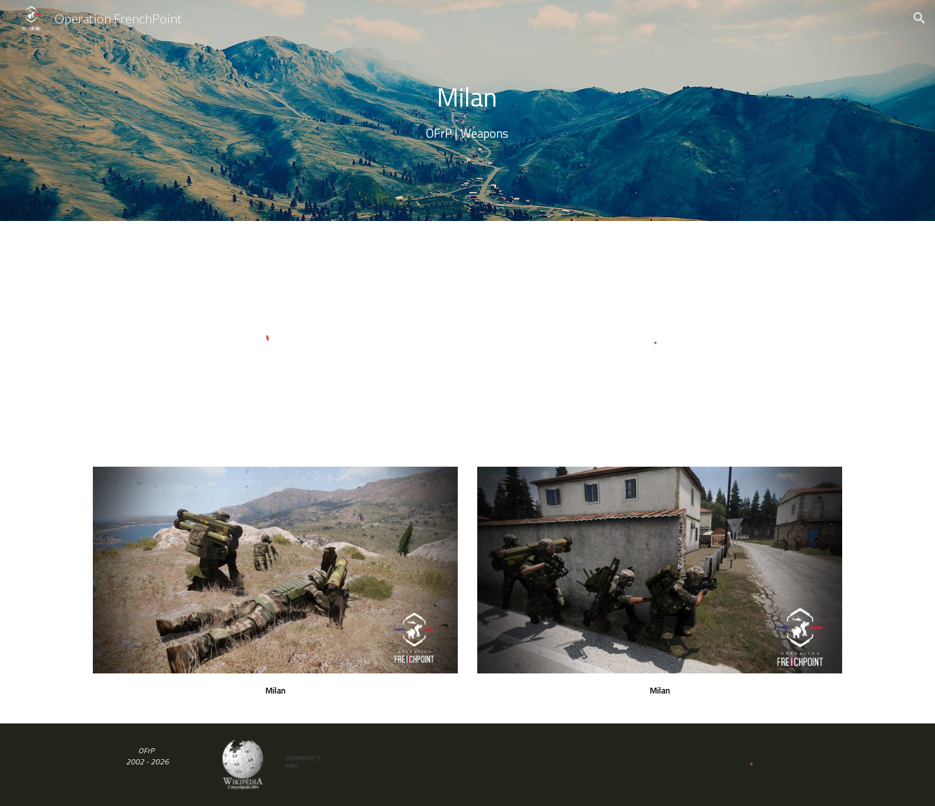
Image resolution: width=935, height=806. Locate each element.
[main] (467, 111)
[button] (919, 18)
